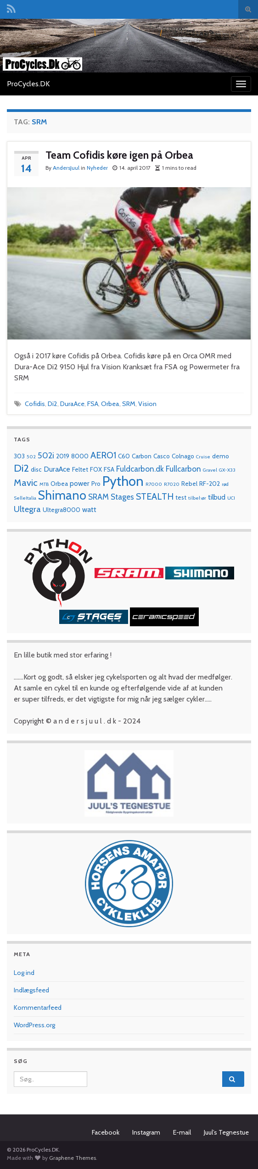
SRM (128, 404)
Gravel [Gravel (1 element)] (210, 470)
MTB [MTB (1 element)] (44, 484)
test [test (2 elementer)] (180, 497)
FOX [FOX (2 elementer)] (96, 469)
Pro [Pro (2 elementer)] (96, 483)
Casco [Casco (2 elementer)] (161, 456)
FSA (92, 404)
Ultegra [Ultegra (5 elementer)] (27, 509)
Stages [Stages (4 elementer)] (122, 496)
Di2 (52, 404)
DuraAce (72, 404)
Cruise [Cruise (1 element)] (203, 457)
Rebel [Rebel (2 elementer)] (189, 483)
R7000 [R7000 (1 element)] (154, 484)
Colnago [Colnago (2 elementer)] (183, 456)
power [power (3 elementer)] (80, 483)
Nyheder (97, 167)
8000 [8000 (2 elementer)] (80, 456)
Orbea (110, 404)
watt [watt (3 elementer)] (89, 509)
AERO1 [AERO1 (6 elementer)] (103, 455)
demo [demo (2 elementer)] (220, 456)
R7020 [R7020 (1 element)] (171, 484)
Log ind (24, 973)
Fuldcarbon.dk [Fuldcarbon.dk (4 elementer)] (140, 468)
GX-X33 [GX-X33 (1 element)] (227, 470)
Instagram (146, 1132)
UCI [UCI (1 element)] (231, 498)
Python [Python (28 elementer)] (123, 481)
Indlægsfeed (31, 990)
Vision (147, 404)
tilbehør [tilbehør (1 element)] (197, 498)
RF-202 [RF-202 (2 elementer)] (209, 483)
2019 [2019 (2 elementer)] (62, 456)
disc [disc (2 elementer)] (36, 469)
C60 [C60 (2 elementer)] (124, 456)
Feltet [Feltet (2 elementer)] (80, 469)
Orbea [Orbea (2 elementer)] (59, 483)
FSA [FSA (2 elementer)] (109, 469)
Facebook (105, 1132)
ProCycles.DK (28, 83)
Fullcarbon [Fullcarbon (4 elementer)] (183, 468)
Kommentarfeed (38, 1007)
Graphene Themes (72, 1157)
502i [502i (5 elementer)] (46, 455)
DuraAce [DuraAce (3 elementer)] (57, 469)
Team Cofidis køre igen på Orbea (119, 155)
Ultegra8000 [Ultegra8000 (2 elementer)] (61, 509)
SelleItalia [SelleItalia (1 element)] (25, 498)
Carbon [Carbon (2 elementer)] (141, 456)
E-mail (182, 1132)
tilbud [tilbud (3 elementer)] (216, 497)
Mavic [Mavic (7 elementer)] (26, 482)
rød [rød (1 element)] (225, 484)
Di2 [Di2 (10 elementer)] (21, 468)
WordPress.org (34, 1025)
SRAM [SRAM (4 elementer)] (98, 496)
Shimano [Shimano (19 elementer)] (62, 495)
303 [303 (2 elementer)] (19, 456)
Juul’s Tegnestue (226, 1132)
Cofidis (35, 404)
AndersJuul (66, 167)
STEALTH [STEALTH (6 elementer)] (155, 496)
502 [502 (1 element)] (31, 457)
